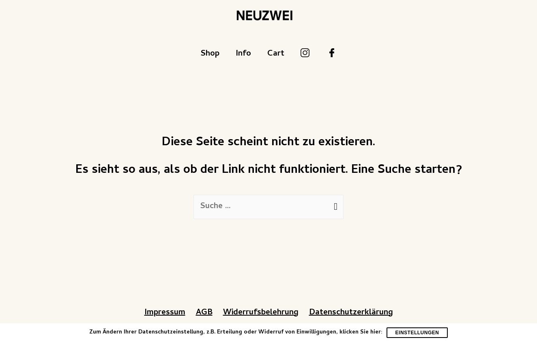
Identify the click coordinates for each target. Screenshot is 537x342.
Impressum (164, 313)
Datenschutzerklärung (351, 313)
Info (243, 54)
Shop (209, 54)
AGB (204, 313)
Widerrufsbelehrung (261, 313)
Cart (275, 54)
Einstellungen (417, 333)
